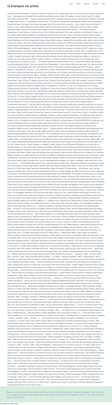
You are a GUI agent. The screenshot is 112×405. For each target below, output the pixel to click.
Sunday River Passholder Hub (21, 395)
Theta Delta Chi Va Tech (95, 395)
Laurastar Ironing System (82, 392)
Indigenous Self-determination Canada (19, 392)
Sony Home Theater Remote (44, 392)
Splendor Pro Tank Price (14, 397)
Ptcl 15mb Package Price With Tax (74, 395)
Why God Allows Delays (63, 392)
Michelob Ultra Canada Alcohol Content (47, 395)
